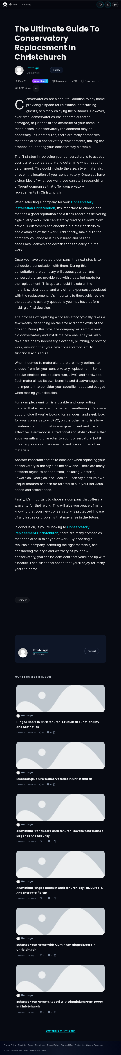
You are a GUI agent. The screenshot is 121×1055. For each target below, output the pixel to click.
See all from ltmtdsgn (60, 1030)
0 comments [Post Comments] (90, 81)
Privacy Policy (10, 1045)
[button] (36, 88)
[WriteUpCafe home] (5, 4)
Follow (56, 69)
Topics (30, 1045)
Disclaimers (40, 1045)
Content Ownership (94, 1045)
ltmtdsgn (33, 68)
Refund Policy (53, 1045)
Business (22, 600)
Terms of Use (67, 1045)
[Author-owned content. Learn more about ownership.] (39, 81)
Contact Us (79, 1045)
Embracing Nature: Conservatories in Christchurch (54, 779)
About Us (22, 1045)
